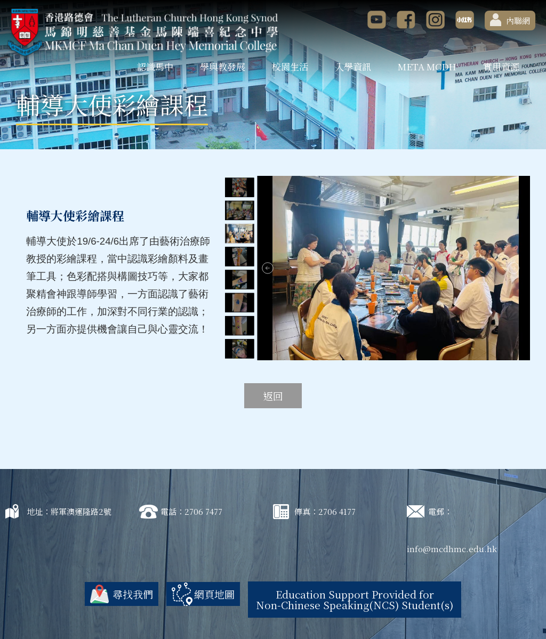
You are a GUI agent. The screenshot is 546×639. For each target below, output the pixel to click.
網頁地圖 (214, 594)
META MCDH (427, 66)
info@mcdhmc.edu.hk (452, 548)
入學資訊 (353, 66)
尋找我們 (133, 594)
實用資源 (501, 66)
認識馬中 (155, 66)
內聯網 (510, 19)
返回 (273, 396)
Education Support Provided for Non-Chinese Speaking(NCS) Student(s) (354, 599)
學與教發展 (222, 66)
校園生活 (290, 66)
